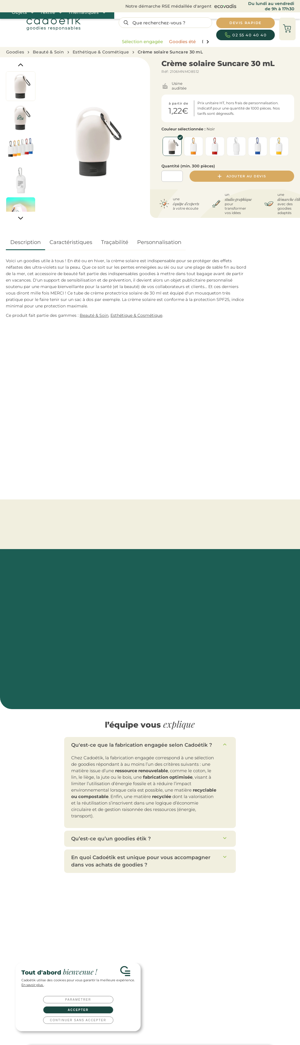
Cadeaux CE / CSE (165, 926)
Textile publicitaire (110, 945)
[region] (164, 41)
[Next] (20, 218)
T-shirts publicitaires (112, 954)
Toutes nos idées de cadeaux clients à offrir (240, 908)
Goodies (15, 52)
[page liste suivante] (207, 42)
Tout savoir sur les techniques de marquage (241, 954)
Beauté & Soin (48, 52)
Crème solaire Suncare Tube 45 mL (173, 444)
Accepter (78, 1010)
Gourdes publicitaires (113, 899)
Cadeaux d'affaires (166, 917)
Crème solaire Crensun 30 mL (247, 444)
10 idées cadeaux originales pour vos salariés (242, 926)
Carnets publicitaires (112, 935)
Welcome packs (163, 945)
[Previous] (20, 65)
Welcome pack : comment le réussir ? (236, 917)
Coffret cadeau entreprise (172, 935)
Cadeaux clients (163, 899)
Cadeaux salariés (164, 908)
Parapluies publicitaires (115, 926)
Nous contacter (172, 872)
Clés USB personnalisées (171, 954)
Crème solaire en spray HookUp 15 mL (103, 444)
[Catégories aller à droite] (293, 389)
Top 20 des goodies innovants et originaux (240, 935)
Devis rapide (55, 872)
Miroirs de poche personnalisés (241, 514)
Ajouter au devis (242, 176)
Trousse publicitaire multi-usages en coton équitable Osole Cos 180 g (37, 447)
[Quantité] (172, 176)
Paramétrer (78, 999)
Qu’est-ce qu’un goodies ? (226, 945)
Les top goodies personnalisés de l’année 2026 (244, 899)
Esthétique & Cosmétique (101, 52)
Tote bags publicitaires (114, 917)
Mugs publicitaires (110, 908)
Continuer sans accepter (78, 1020)
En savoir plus (32, 985)
